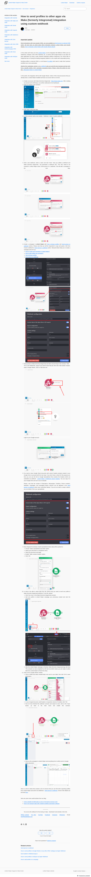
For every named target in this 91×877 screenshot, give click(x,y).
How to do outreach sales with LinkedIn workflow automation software (42, 803)
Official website (25, 814)
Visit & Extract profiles (53, 244)
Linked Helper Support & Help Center (13, 8)
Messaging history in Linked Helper (33, 69)
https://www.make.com (57, 81)
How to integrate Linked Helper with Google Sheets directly (40, 46)
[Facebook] (21, 824)
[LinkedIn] (26, 824)
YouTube (40, 814)
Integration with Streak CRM (10, 26)
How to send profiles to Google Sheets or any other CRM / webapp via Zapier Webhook (43, 851)
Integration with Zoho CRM (11, 44)
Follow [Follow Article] (67, 28)
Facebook (47, 814)
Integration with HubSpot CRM (11, 57)
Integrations (32, 8)
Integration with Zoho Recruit (10, 40)
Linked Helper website (48, 871)
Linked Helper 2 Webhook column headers (48, 478)
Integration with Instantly (11, 17)
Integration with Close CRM (10, 52)
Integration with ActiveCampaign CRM (10, 48)
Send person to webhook (41, 247)
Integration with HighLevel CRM (11, 21)
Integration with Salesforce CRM (11, 35)
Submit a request (81, 2)
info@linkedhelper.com (26, 816)
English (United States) (79, 871)
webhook (43, 66)
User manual (25, 8)
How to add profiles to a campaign (29, 859)
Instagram (54, 814)
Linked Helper (64, 2)
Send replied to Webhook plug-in (29, 853)
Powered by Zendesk (84, 875)
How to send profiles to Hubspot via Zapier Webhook (34, 856)
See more (7, 61)
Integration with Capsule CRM (11, 31)
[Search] (74, 8)
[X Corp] (23, 824)
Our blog (33, 814)
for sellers (50, 61)
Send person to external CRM (62, 43)
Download (71, 2)
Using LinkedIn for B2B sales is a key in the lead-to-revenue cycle (40, 801)
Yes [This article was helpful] (41, 833)
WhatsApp (62, 814)
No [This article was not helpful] (49, 833)
